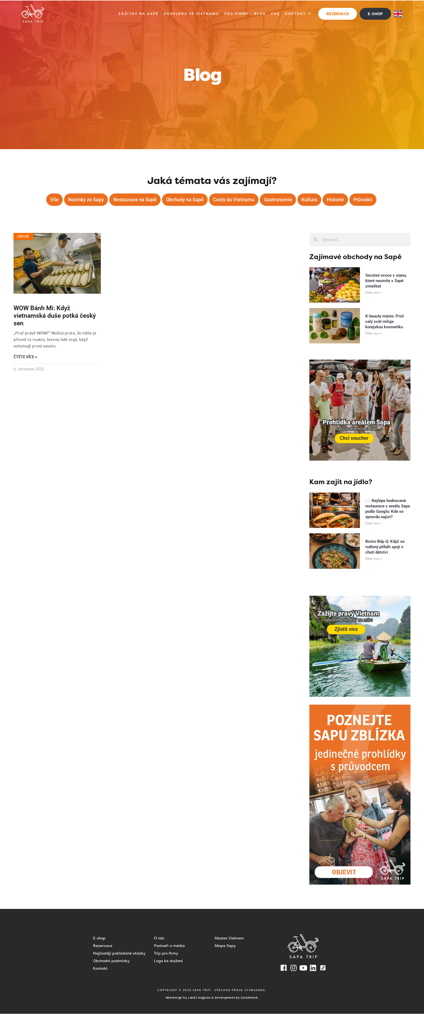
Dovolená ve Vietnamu (191, 14)
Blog (260, 14)
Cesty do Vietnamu (233, 199)
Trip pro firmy (166, 953)
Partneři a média (169, 945)
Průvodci (362, 199)
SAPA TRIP (202, 990)
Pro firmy (236, 14)
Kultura (309, 199)
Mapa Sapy (225, 945)
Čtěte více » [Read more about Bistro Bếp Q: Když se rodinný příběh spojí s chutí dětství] (373, 559)
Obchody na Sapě (185, 199)
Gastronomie (278, 199)
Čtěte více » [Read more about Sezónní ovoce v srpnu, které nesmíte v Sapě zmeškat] (373, 293)
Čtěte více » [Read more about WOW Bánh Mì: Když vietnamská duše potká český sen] (25, 357)
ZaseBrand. (250, 998)
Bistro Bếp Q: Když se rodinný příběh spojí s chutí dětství (385, 547)
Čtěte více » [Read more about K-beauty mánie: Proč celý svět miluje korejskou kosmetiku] (373, 334)
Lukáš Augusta (199, 998)
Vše (54, 199)
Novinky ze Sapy (86, 199)
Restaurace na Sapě (135, 199)
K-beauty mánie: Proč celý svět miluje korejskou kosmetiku (384, 322)
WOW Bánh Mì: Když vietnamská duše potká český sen (55, 316)
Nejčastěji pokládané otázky (119, 953)
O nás (159, 938)
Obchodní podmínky (111, 961)
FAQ (275, 14)
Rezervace (102, 945)
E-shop (99, 938)
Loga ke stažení (168, 961)
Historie (335, 199)
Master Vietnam (229, 938)
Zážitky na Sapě (138, 14)
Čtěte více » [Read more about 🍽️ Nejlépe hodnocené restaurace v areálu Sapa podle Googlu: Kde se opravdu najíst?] (373, 523)
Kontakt (298, 14)
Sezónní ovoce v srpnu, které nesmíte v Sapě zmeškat (386, 281)
